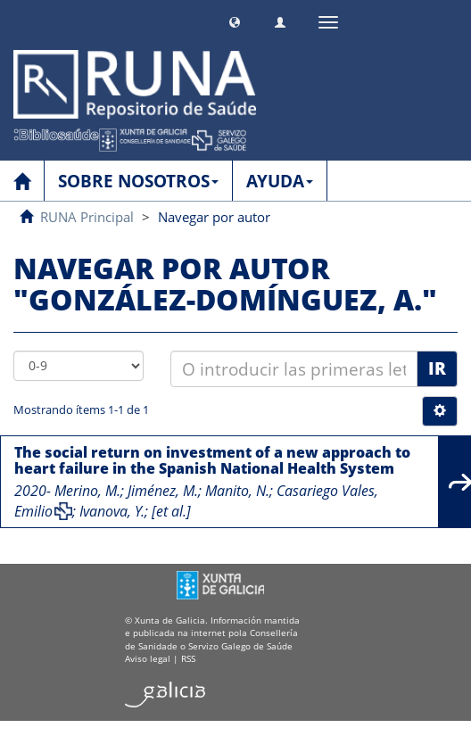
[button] (234, 20)
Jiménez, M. (163, 490)
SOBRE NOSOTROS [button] (138, 181)
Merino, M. (87, 490)
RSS (188, 658)
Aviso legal (147, 658)
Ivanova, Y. (112, 511)
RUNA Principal (87, 217)
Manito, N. (237, 490)
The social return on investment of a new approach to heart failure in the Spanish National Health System (212, 460)
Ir (437, 368)
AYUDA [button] (279, 181)
